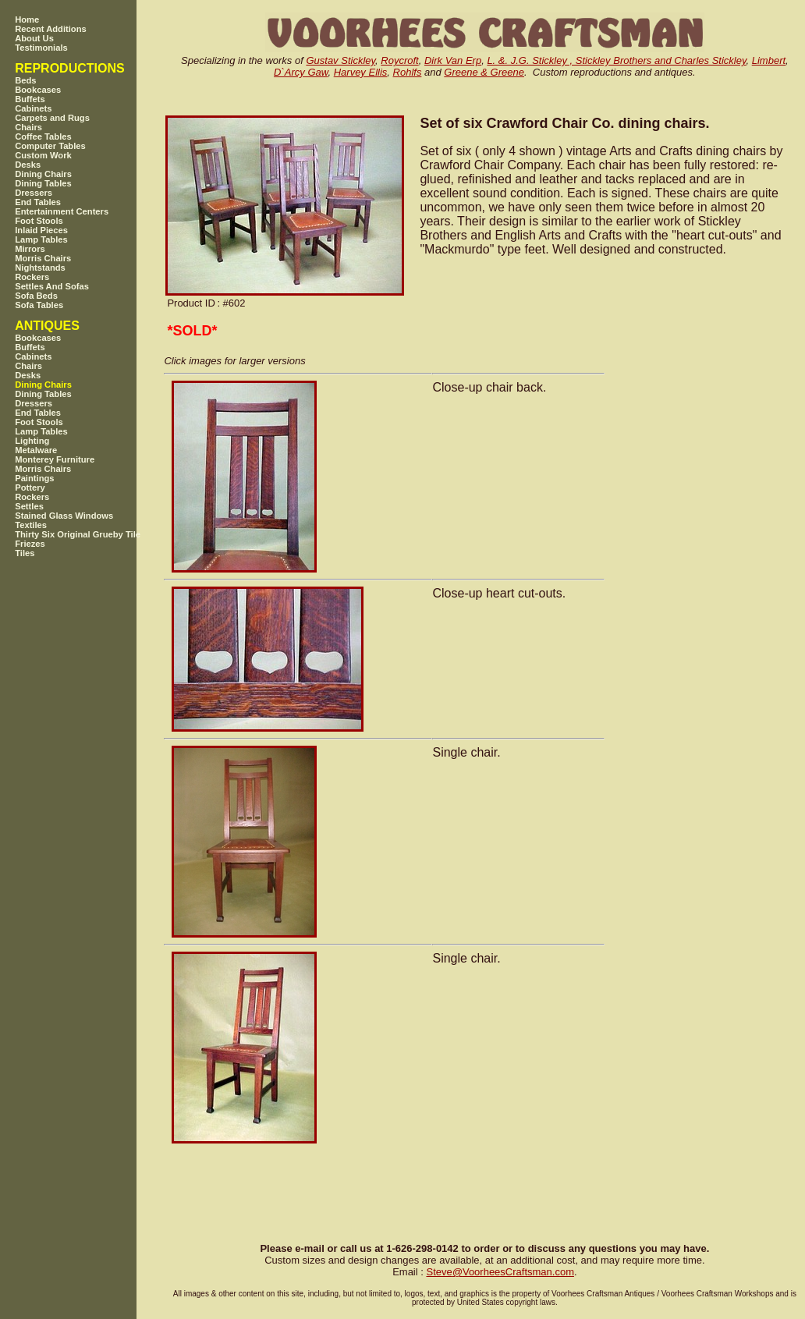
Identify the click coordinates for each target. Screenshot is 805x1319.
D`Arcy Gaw (301, 72)
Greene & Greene (484, 72)
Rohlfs (407, 72)
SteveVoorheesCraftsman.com (500, 1272)
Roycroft (399, 60)
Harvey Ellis (361, 72)
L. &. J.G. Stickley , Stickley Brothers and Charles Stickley (616, 60)
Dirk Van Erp (452, 60)
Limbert (768, 60)
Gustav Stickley (340, 60)
